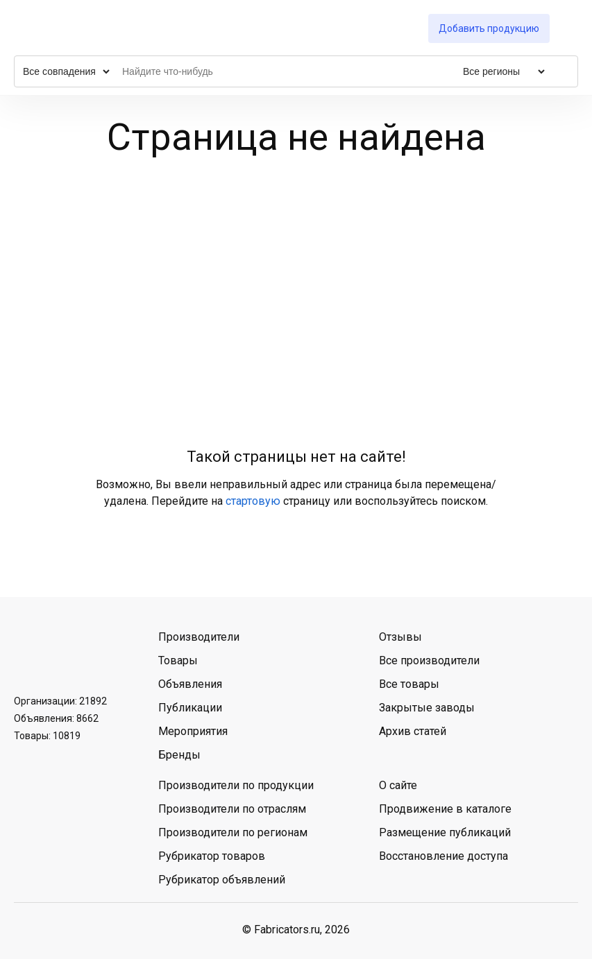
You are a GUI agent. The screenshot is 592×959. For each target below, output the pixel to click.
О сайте (398, 785)
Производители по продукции (236, 785)
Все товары (409, 684)
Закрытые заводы (427, 707)
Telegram (64, 653)
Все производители (429, 660)
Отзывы (400, 636)
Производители (198, 636)
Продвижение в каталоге (445, 808)
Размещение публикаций (445, 832)
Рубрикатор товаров (211, 856)
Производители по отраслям (232, 808)
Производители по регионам (232, 832)
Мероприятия (193, 731)
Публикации (190, 707)
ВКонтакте (28, 653)
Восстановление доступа (443, 856)
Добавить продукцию (489, 28)
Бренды (179, 754)
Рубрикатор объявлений (221, 879)
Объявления (190, 684)
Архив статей (412, 731)
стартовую (253, 501)
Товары (178, 660)
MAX (100, 653)
